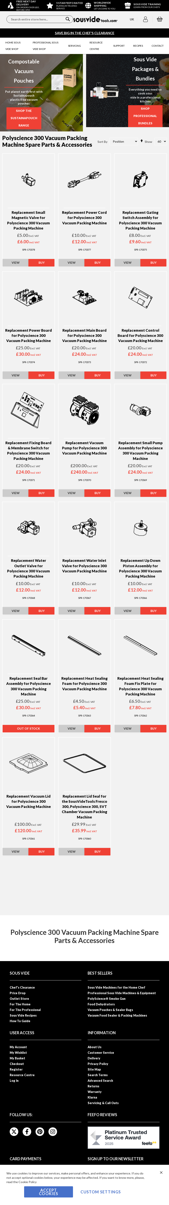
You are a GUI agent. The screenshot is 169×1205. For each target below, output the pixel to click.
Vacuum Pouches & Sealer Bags (110, 1010)
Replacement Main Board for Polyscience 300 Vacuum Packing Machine (84, 336)
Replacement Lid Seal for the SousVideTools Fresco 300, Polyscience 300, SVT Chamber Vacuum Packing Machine (84, 807)
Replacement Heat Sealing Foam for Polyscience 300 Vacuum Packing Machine (84, 684)
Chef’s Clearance (22, 987)
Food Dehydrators (101, 1004)
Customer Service (101, 1052)
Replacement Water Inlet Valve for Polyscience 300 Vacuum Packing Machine (84, 566)
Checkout (17, 1064)
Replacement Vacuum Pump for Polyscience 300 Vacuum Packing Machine (84, 448)
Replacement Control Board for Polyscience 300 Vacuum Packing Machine (140, 336)
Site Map (94, 1069)
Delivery (94, 1058)
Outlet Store (19, 998)
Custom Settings (101, 1192)
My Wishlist (18, 1052)
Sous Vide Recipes (23, 1015)
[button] (146, 19)
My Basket (17, 1058)
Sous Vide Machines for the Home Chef (116, 987)
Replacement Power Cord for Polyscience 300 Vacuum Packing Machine (84, 218)
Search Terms (98, 1075)
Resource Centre (22, 1075)
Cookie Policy (28, 1182)
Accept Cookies (48, 1192)
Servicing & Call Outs (103, 1103)
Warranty (95, 1092)
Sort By (102, 142)
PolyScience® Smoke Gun (107, 998)
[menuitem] (14, 45)
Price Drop (18, 993)
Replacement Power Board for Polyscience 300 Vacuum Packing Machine (28, 336)
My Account (18, 1047)
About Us (94, 1047)
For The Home (20, 1004)
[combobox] (39, 19)
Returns (93, 1086)
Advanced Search (100, 1080)
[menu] (84, 46)
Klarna (92, 1097)
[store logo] (95, 19)
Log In (14, 1080)
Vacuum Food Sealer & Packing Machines (117, 1015)
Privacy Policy (98, 1064)
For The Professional (25, 1010)
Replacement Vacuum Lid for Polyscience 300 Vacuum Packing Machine (28, 802)
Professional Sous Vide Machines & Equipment (122, 993)
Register (16, 1069)
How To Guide (20, 1021)
